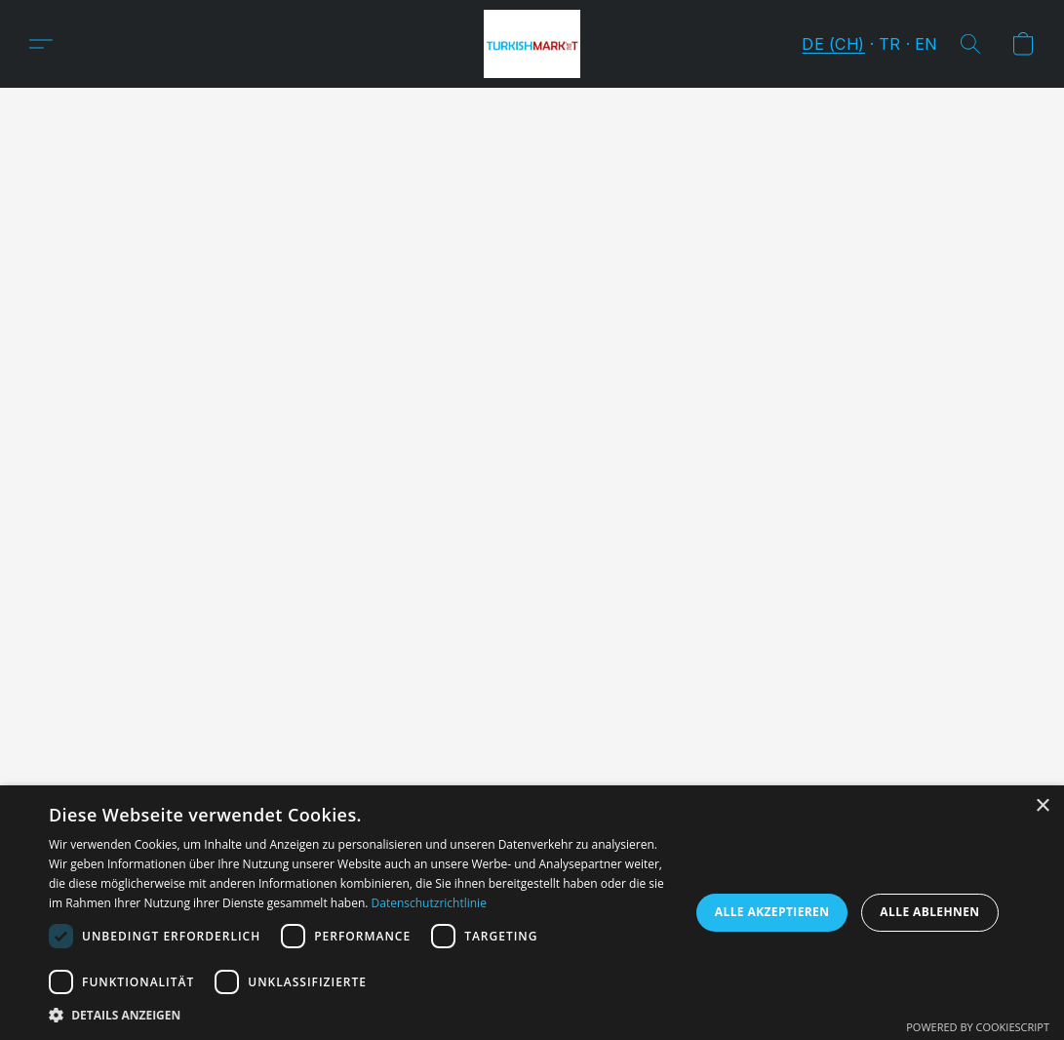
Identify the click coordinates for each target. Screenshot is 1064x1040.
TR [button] (890, 44)
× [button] (1042, 806)
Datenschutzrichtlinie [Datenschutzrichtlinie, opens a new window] (429, 903)
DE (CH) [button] (833, 44)
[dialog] (532, 912)
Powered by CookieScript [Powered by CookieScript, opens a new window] (977, 1027)
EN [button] (926, 44)
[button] (532, 44)
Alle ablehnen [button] (929, 911)
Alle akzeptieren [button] (772, 911)
